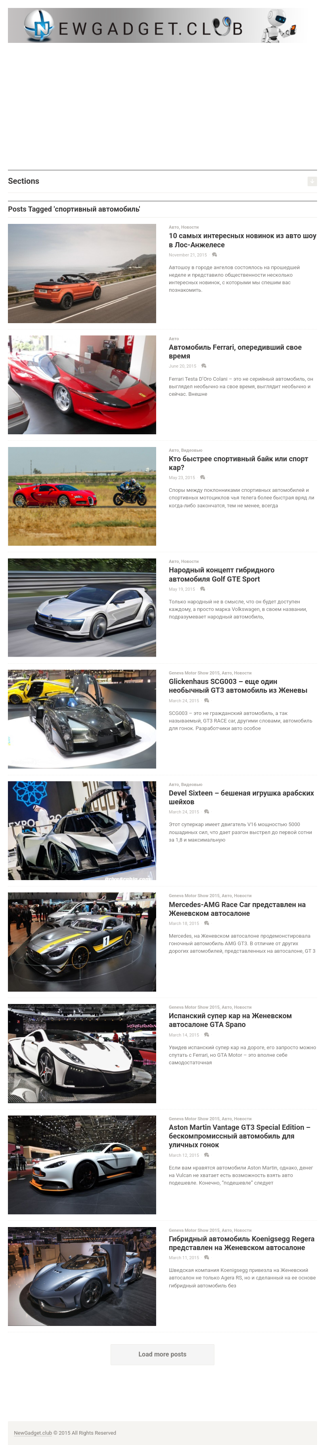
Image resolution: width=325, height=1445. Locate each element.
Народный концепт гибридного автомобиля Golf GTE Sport (222, 574)
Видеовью (192, 450)
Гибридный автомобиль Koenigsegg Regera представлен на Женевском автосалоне (242, 1243)
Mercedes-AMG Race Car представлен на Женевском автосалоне (237, 908)
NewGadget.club (33, 1433)
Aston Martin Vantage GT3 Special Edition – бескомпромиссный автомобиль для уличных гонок (239, 1136)
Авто (174, 227)
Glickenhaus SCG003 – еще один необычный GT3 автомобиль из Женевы (238, 685)
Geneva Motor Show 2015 (194, 673)
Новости (190, 227)
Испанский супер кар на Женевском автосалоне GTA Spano (230, 1020)
